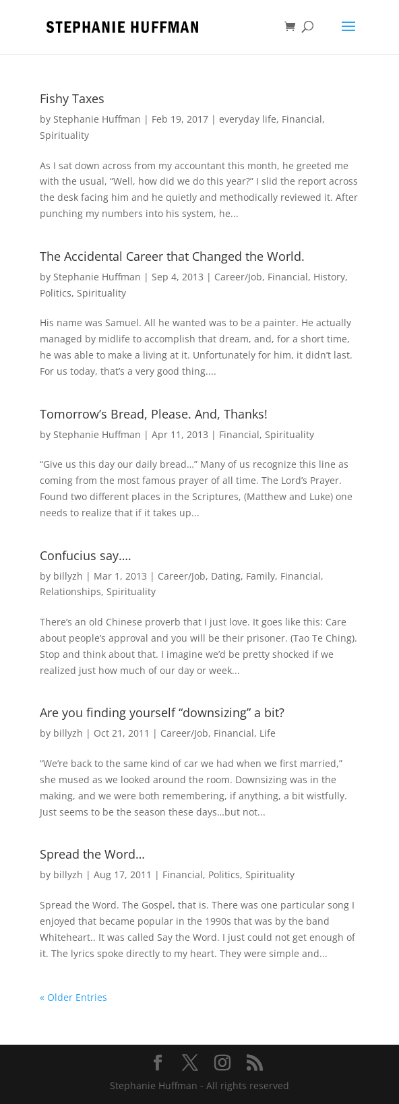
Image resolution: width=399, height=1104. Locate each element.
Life (267, 733)
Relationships (70, 591)
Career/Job (238, 276)
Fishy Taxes (72, 98)
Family (260, 576)
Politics (55, 292)
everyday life (247, 119)
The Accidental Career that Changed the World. (172, 256)
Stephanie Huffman (97, 119)
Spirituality (64, 135)
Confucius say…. (85, 555)
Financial (302, 119)
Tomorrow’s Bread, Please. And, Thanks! (154, 414)
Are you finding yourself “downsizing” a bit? (162, 712)
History (329, 276)
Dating (226, 576)
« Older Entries (73, 997)
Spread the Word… (92, 854)
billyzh (68, 576)
